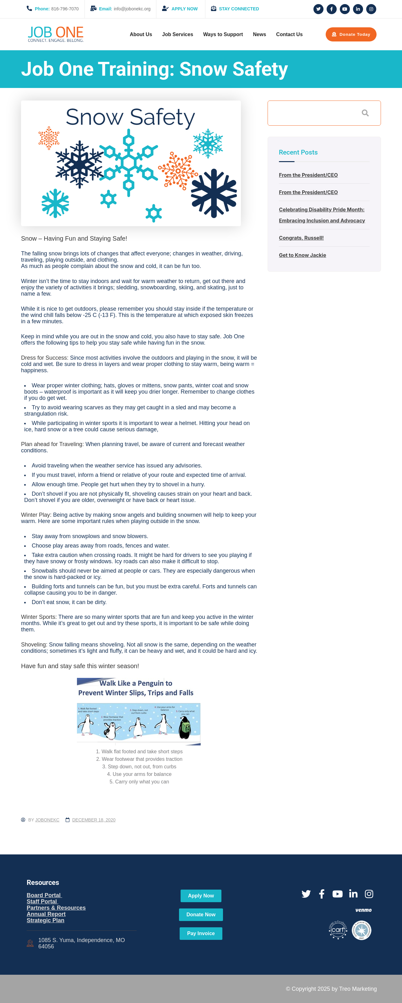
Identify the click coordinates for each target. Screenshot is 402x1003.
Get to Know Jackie (302, 255)
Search (365, 113)
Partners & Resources (56, 908)
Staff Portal (42, 901)
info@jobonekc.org (120, 9)
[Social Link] (318, 9)
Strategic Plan (45, 920)
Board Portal (44, 895)
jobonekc (47, 819)
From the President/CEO (308, 175)
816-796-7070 (53, 9)
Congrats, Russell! (301, 238)
